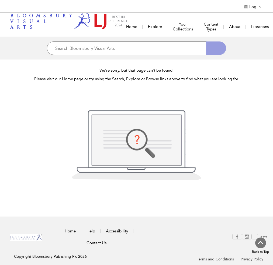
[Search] (216, 48)
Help (91, 231)
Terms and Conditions (215, 259)
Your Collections (183, 27)
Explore (155, 26)
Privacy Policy (252, 259)
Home (131, 26)
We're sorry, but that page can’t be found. (136, 70)
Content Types (211, 27)
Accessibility (117, 231)
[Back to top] (260, 246)
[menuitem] (237, 236)
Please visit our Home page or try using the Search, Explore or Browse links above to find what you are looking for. (136, 78)
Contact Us (96, 242)
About (234, 26)
